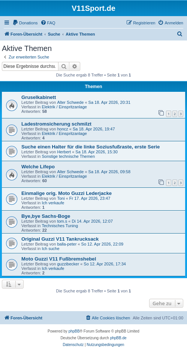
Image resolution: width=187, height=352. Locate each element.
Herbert (64, 152)
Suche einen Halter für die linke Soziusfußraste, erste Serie (90, 147)
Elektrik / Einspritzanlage (64, 107)
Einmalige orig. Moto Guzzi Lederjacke (66, 193)
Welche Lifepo (38, 166)
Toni (60, 198)
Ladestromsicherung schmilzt (56, 124)
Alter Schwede (70, 102)
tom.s (62, 221)
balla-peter (66, 244)
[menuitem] (25, 22)
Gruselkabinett (38, 97)
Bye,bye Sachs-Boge (45, 216)
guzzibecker (68, 264)
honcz (62, 129)
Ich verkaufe (53, 203)
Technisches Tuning (60, 225)
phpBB (74, 331)
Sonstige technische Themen (68, 156)
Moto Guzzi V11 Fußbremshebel (58, 259)
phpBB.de (118, 338)
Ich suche (50, 248)
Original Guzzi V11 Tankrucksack (60, 239)
